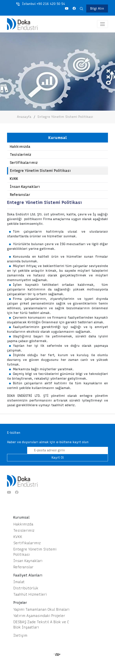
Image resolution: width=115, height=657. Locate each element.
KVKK (14, 179)
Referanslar (20, 195)
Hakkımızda (20, 146)
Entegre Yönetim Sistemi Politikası (65, 117)
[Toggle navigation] (102, 24)
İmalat (19, 582)
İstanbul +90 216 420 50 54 (40, 4)
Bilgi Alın (97, 8)
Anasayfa (24, 117)
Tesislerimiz (20, 154)
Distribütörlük (25, 588)
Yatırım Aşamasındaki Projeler (39, 616)
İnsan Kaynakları (25, 187)
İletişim (20, 635)
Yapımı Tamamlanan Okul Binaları (41, 609)
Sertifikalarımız (24, 162)
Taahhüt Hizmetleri (30, 594)
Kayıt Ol (57, 457)
